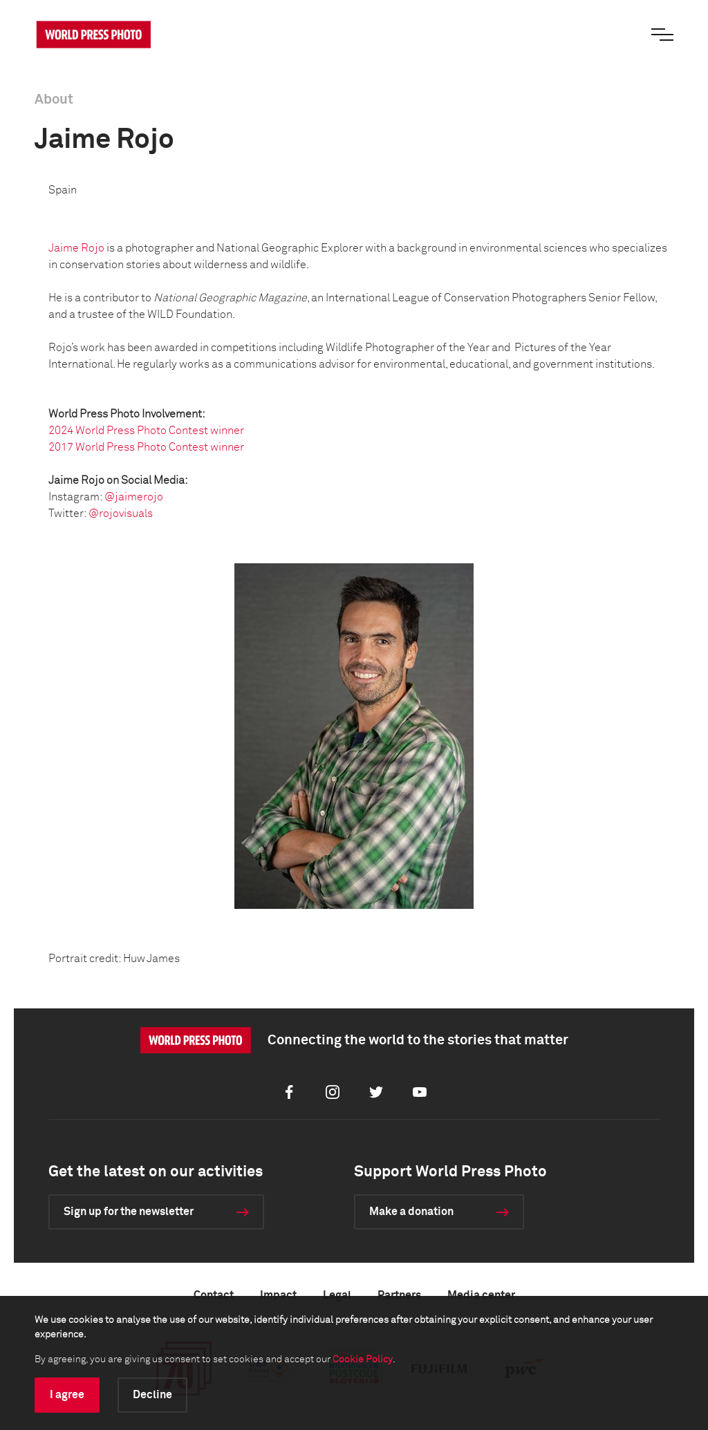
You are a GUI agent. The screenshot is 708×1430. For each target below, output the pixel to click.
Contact (214, 1295)
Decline (152, 1394)
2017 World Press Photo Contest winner (146, 447)
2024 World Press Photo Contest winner (146, 430)
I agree (67, 1394)
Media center (481, 1295)
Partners (399, 1295)
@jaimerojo (133, 496)
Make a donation (411, 1211)
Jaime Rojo (76, 248)
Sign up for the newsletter (129, 1211)
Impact (278, 1295)
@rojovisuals (120, 513)
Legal (337, 1295)
